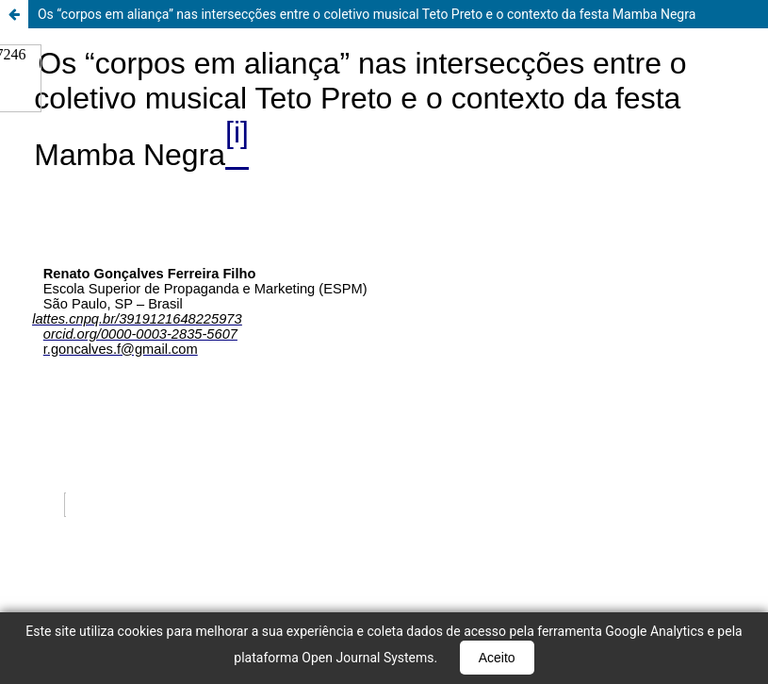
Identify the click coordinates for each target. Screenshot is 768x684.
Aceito (497, 657)
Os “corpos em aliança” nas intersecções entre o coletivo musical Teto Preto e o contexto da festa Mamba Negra (366, 14)
